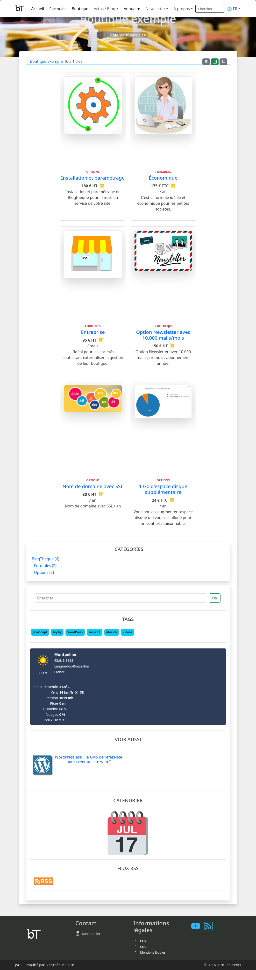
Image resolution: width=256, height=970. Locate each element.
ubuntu (111, 632)
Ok (214, 598)
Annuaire (132, 8)
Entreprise (93, 332)
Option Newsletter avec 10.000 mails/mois (163, 335)
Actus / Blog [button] (104, 8)
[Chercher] (120, 598)
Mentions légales (153, 952)
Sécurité (94, 632)
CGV (143, 941)
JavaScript (40, 632)
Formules (57, 8)
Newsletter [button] (155, 8)
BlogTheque (45, 559)
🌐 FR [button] (232, 8)
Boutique (80, 8)
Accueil (37, 8)
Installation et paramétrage (93, 178)
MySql (57, 632)
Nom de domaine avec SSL (93, 486)
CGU (143, 946)
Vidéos (127, 632)
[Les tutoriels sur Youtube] (197, 926)
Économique (163, 178)
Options (44, 572)
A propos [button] (182, 8)
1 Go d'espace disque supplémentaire (163, 489)
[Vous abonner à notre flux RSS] (210, 926)
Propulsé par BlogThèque (44, 965)
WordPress (75, 632)
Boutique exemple (46, 61)
